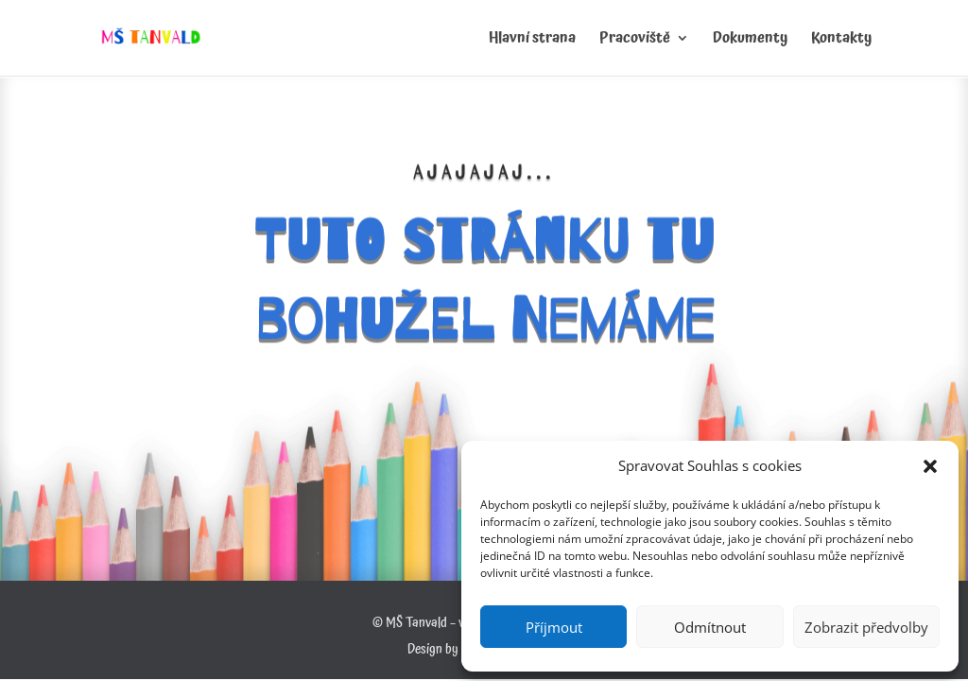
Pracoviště (634, 40)
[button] (930, 466)
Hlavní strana (532, 40)
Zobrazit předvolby (866, 627)
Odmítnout (710, 627)
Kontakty (841, 40)
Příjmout (554, 627)
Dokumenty (750, 40)
